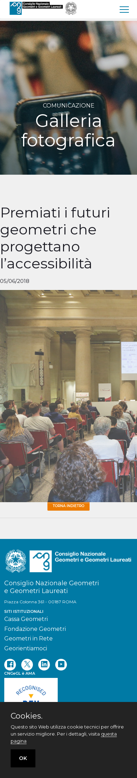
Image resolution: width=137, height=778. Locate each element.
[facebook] (10, 664)
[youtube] (61, 664)
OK (23, 758)
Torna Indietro (68, 506)
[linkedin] (44, 664)
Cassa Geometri (26, 619)
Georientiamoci (25, 648)
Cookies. (26, 716)
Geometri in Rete (28, 638)
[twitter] (27, 664)
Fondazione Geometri (35, 629)
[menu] (124, 9)
